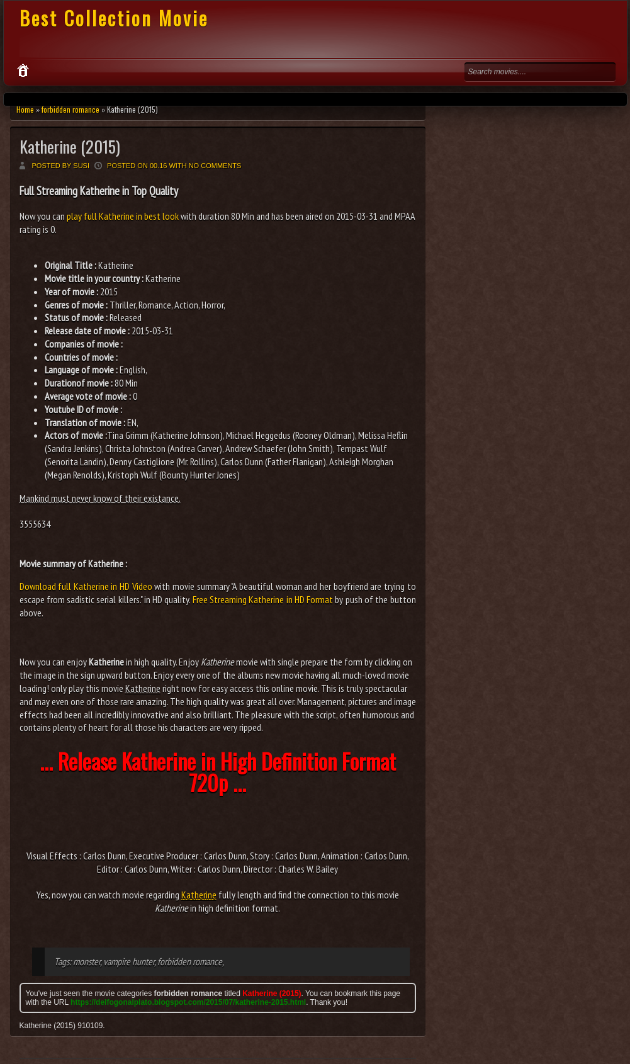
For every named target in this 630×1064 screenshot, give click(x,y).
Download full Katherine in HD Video (86, 586)
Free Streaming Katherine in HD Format (263, 599)
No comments (215, 165)
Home (25, 109)
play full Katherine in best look (123, 216)
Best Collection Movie (114, 18)
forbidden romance (70, 109)
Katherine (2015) (70, 146)
